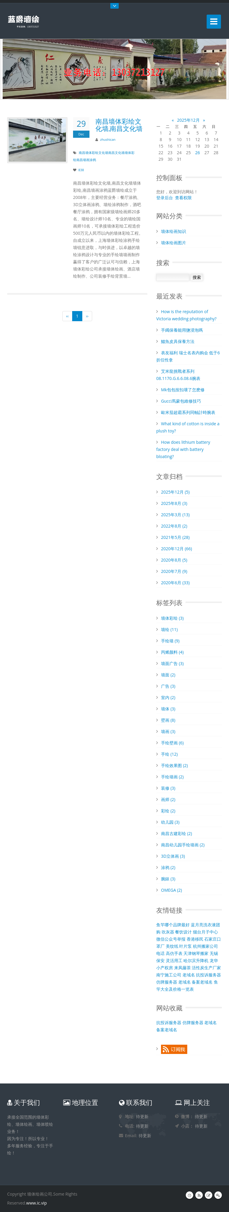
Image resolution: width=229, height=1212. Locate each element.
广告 (168, 686)
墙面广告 (172, 663)
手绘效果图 (174, 765)
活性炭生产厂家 (206, 967)
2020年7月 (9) (174, 571)
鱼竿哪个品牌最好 (173, 924)
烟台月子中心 (205, 932)
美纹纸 (172, 946)
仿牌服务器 (166, 982)
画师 (168, 799)
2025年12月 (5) (175, 492)
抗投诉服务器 (208, 975)
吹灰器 (168, 932)
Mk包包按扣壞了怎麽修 (183, 389)
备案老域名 (202, 982)
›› (87, 316)
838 (81, 170)
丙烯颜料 (172, 652)
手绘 (169, 754)
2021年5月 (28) (175, 537)
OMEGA (171, 890)
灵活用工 (174, 960)
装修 (168, 788)
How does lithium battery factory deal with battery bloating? (183, 449)
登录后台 (164, 197)
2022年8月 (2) (174, 526)
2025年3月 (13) (175, 514)
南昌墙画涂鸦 (86, 159)
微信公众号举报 (170, 939)
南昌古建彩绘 (176, 833)
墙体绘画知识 (173, 231)
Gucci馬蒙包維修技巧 (181, 401)
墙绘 (169, 629)
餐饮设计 (183, 932)
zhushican (108, 139)
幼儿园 (170, 822)
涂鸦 (168, 867)
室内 (168, 697)
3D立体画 (173, 856)
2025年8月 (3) (174, 503)
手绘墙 (170, 641)
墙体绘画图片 (173, 242)
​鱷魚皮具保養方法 (177, 341)
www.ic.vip (36, 1203)
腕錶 (168, 879)
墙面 (168, 675)
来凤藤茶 (182, 967)
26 (197, 152)
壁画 (168, 720)
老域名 (188, 975)
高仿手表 (174, 953)
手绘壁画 (172, 743)
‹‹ (67, 316)
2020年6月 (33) (175, 582)
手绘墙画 (172, 777)
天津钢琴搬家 (195, 953)
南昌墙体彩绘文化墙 (93, 152)
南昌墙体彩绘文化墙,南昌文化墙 (119, 124)
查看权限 (183, 197)
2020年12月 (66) (176, 548)
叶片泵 (185, 946)
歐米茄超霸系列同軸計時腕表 (188, 412)
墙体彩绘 (172, 618)
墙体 (168, 709)
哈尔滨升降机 (195, 960)
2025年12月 (188, 120)
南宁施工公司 (168, 975)
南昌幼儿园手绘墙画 (183, 845)
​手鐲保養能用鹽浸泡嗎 (182, 330)
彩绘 (168, 811)
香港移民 (195, 939)
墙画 (168, 731)
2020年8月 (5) (174, 560)
